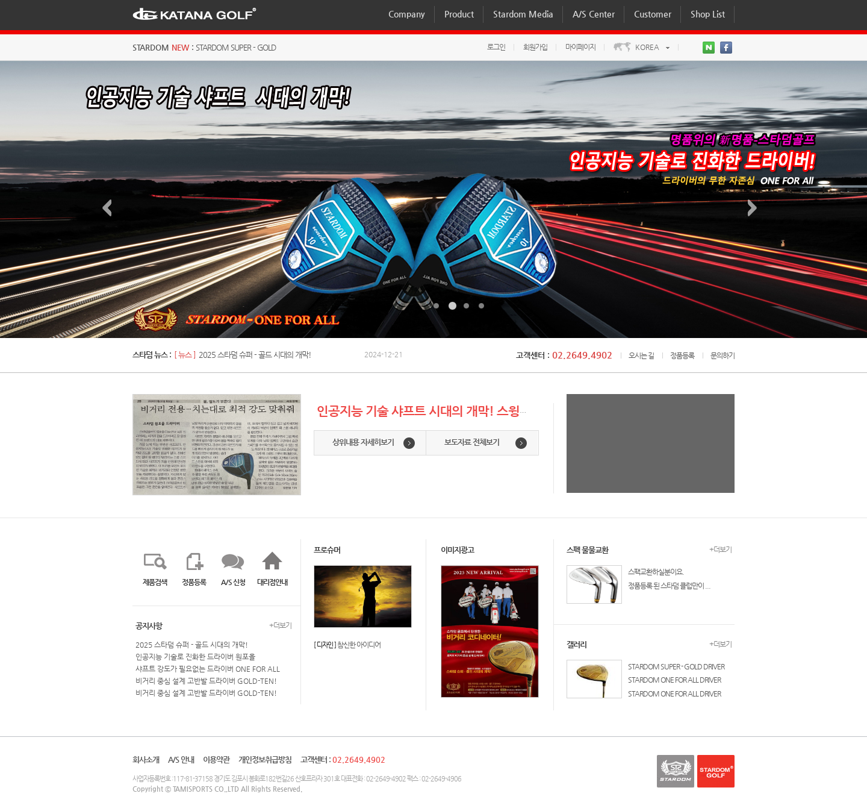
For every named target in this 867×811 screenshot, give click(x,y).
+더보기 (280, 625)
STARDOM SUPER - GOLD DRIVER (676, 666)
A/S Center (594, 14)
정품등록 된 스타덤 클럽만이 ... (669, 585)
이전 (110, 208)
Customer (652, 14)
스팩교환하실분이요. (656, 572)
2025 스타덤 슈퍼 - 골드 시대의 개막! (255, 354)
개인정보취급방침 (264, 759)
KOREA (647, 47)
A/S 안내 (181, 759)
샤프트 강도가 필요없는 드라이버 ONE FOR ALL (207, 669)
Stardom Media (523, 14)
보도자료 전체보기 (471, 441)
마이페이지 (580, 47)
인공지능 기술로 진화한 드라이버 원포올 (195, 657)
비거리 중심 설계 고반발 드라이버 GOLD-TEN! (206, 681)
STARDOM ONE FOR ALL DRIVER (674, 679)
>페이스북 (727, 49)
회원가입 (535, 47)
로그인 (496, 47)
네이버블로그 (710, 49)
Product (459, 14)
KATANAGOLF (194, 13)
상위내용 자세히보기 (363, 441)
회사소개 (145, 759)
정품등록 (682, 355)
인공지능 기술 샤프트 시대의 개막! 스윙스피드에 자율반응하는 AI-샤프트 (503, 410)
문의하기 (722, 355)
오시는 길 (641, 355)
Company (406, 14)
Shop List (708, 14)
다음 (756, 208)
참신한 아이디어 (359, 644)
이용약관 (216, 759)
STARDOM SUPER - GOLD (236, 47)
